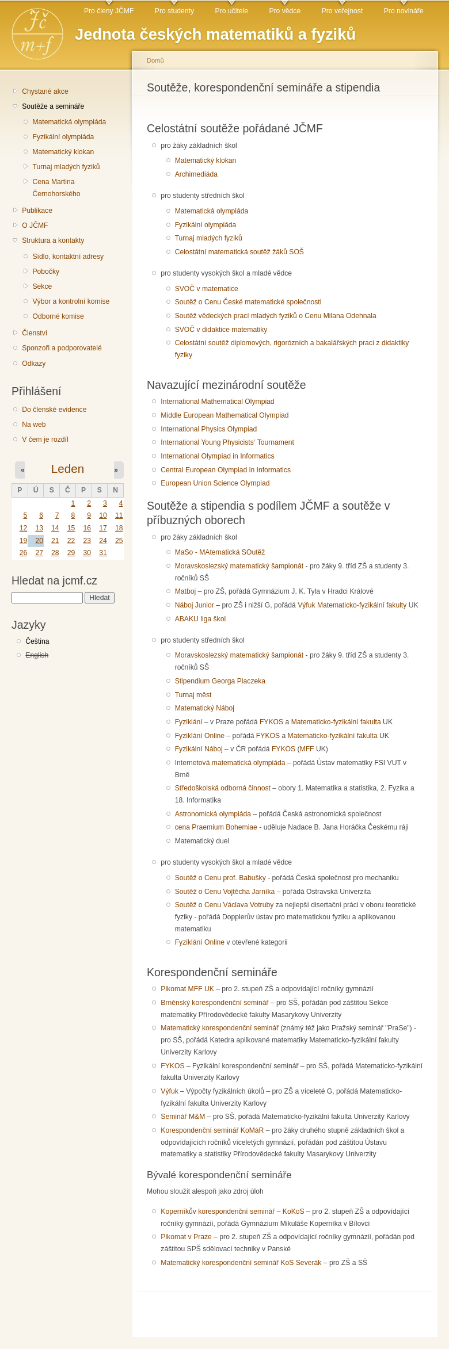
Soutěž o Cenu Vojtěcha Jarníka (225, 892)
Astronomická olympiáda (213, 814)
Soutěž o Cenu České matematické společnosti (248, 302)
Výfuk (306, 605)
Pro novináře (404, 11)
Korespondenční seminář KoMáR (212, 1130)
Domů (155, 60)
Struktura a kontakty (53, 240)
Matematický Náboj (204, 708)
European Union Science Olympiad (215, 483)
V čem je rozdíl (45, 439)
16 (87, 528)
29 (71, 553)
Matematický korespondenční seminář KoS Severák (241, 1263)
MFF (307, 749)
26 (24, 553)
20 (39, 541)
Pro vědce (284, 11)
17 (103, 528)
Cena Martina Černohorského (56, 188)
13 (39, 528)
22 (71, 541)
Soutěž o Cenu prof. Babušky (220, 878)
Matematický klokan (63, 152)
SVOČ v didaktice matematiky (221, 330)
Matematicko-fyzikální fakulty (361, 605)
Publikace (37, 211)
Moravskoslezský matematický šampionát (239, 566)
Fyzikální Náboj (199, 749)
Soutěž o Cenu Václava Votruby (224, 905)
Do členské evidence (54, 410)
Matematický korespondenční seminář (220, 1028)
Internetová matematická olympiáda (230, 763)
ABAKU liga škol (200, 619)
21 (55, 541)
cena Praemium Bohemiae (216, 827)
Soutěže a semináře (53, 106)
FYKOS (271, 722)
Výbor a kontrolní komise (70, 301)
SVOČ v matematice (206, 289)
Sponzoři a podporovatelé (62, 348)
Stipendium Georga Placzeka (220, 681)
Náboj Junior (194, 605)
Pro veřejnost (342, 11)
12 (24, 528)
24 (103, 541)
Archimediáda (196, 174)
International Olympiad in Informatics (217, 456)
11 (119, 515)
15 (71, 528)
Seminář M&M (183, 1117)
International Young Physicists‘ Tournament (227, 442)
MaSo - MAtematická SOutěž (220, 552)
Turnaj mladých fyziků (66, 167)
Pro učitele (231, 11)
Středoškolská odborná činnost (223, 788)
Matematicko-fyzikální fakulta (336, 722)
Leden (67, 468)
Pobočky (45, 271)
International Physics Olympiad (209, 429)
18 (119, 528)
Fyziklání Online (199, 736)
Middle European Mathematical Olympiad (224, 415)
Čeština (37, 641)
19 (24, 541)
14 (55, 528)
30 (87, 553)
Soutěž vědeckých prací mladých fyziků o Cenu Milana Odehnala (275, 316)
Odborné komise (57, 316)
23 (87, 541)
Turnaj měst (193, 695)
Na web (33, 425)
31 (103, 553)
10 (103, 515)
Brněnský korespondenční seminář (214, 1003)
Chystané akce (45, 91)
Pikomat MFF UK (187, 989)
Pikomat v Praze (186, 1237)
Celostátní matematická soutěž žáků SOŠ (239, 252)
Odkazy (33, 364)
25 (119, 541)
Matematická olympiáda (69, 122)
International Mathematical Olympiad (217, 402)
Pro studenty (174, 11)
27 (39, 553)
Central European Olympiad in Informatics (226, 470)
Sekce (42, 286)
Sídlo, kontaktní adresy (68, 257)
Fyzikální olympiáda (63, 137)
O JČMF (35, 225)
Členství (34, 333)
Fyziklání (189, 722)
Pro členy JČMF (109, 11)
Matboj (185, 591)
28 (55, 553)
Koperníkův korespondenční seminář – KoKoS (232, 1211)
